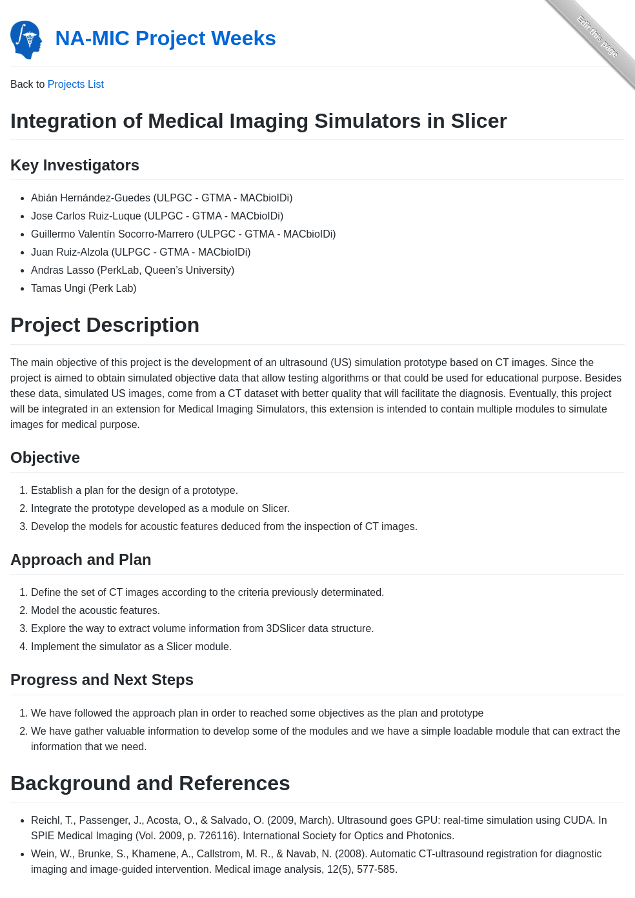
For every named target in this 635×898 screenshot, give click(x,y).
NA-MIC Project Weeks (165, 38)
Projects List (76, 84)
